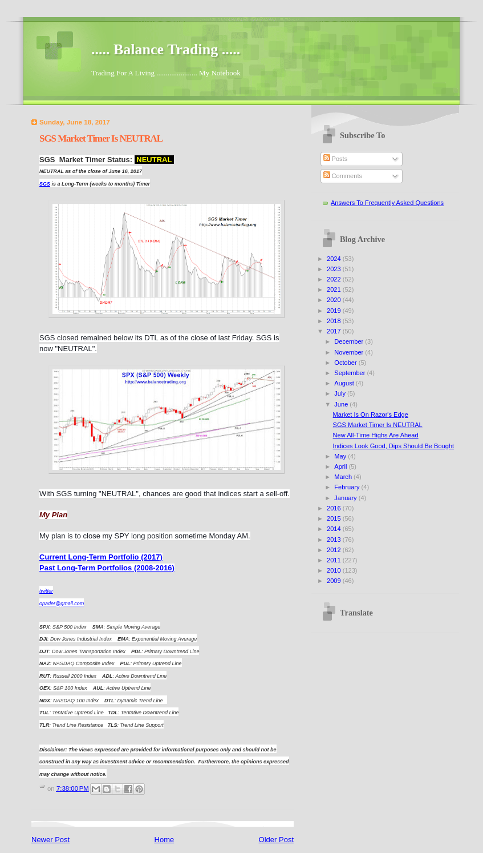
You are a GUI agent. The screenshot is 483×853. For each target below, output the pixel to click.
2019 (335, 310)
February (347, 487)
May (341, 456)
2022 (335, 279)
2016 (335, 508)
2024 (335, 258)
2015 (335, 518)
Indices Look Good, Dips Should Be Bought (393, 445)
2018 (335, 320)
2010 (335, 570)
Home (164, 839)
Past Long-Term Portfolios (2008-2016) (106, 568)
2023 (335, 268)
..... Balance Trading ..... (165, 49)
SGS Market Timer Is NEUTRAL (378, 424)
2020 (335, 299)
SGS (44, 184)
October (346, 362)
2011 (335, 560)
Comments (342, 175)
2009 (335, 580)
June (342, 404)
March (344, 476)
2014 (335, 528)
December (349, 341)
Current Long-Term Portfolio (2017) (101, 557)
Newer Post (50, 839)
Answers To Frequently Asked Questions (387, 202)
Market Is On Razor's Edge (370, 414)
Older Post (276, 839)
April (341, 466)
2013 (335, 539)
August (344, 383)
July (340, 393)
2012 (335, 549)
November (349, 352)
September (350, 372)
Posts (335, 158)
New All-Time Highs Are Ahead (376, 435)
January (346, 497)
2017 (335, 331)
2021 (335, 289)
